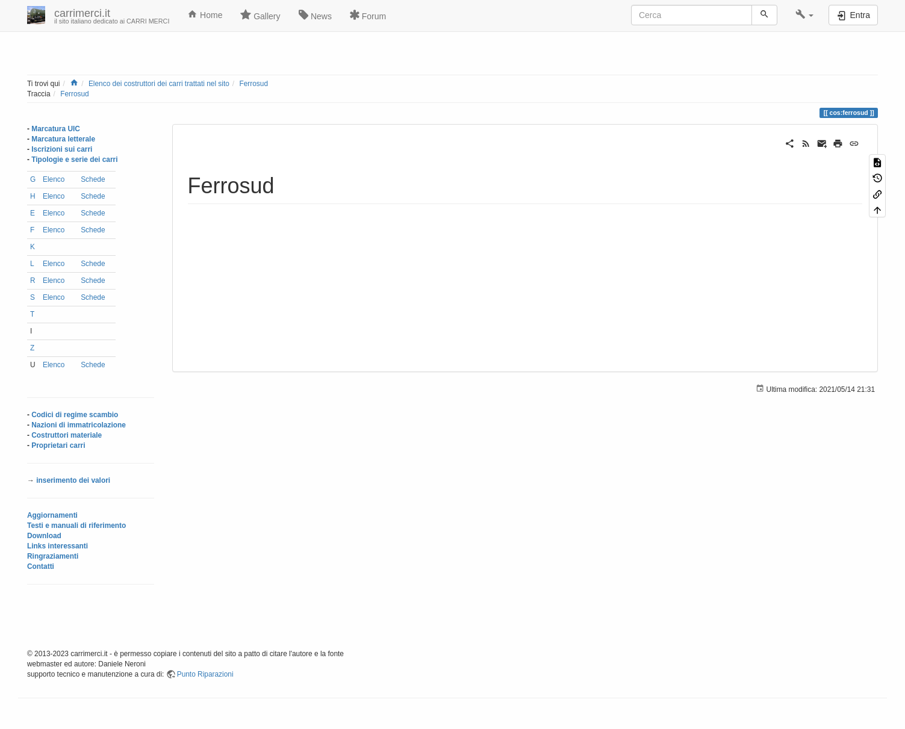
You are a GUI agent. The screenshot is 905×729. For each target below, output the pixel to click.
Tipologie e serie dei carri (74, 159)
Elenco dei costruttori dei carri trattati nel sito (159, 83)
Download (44, 536)
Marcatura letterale (63, 139)
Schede (93, 179)
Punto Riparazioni (205, 674)
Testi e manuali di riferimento (76, 525)
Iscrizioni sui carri (61, 149)
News (315, 15)
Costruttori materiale (66, 435)
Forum (368, 15)
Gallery (260, 15)
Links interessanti (57, 546)
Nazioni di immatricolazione (78, 425)
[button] (804, 15)
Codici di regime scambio (74, 415)
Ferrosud (253, 83)
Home (204, 14)
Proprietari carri (58, 445)
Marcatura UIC (55, 129)
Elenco (53, 179)
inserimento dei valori (73, 480)
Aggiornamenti (52, 515)
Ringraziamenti (52, 556)
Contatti (40, 566)
